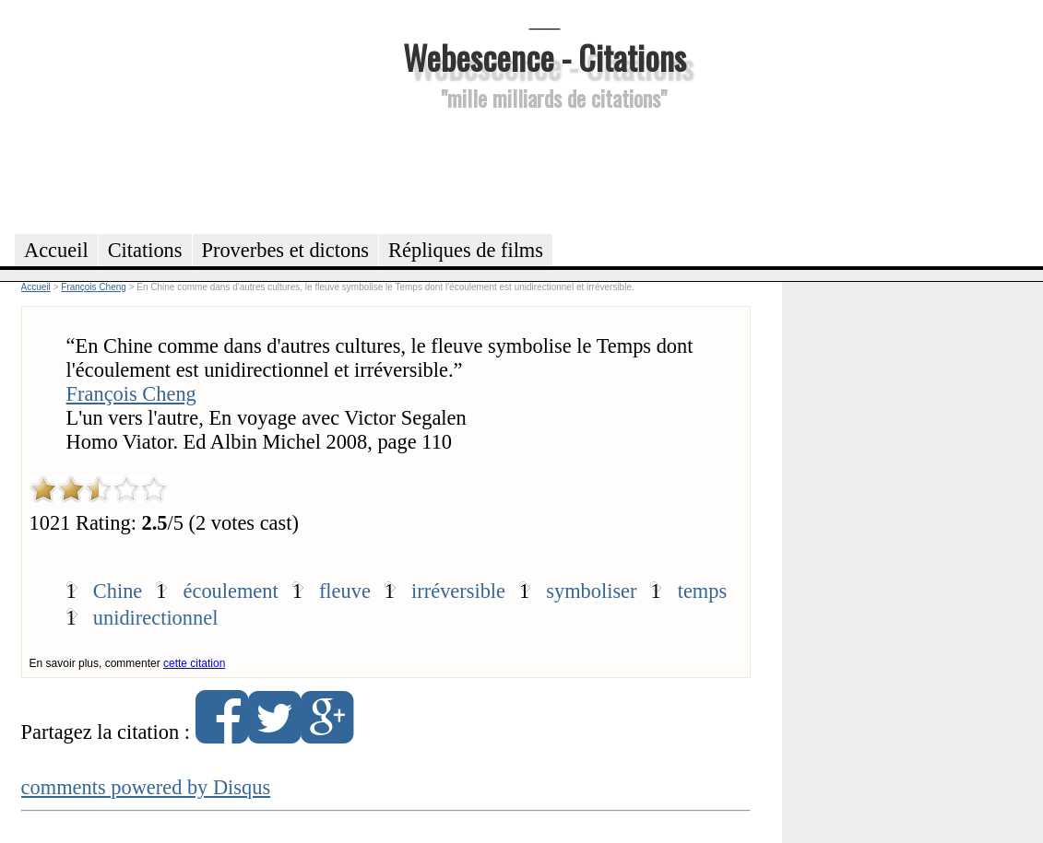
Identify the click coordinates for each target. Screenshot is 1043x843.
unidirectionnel (156, 617)
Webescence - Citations (544, 56)
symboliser (591, 591)
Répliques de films (465, 250)
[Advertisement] (545, 169)
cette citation (194, 663)
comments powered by (146, 787)
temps (702, 591)
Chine (117, 591)
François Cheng (131, 393)
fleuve (345, 591)
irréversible (458, 591)
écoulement (231, 591)
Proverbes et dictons (286, 250)
